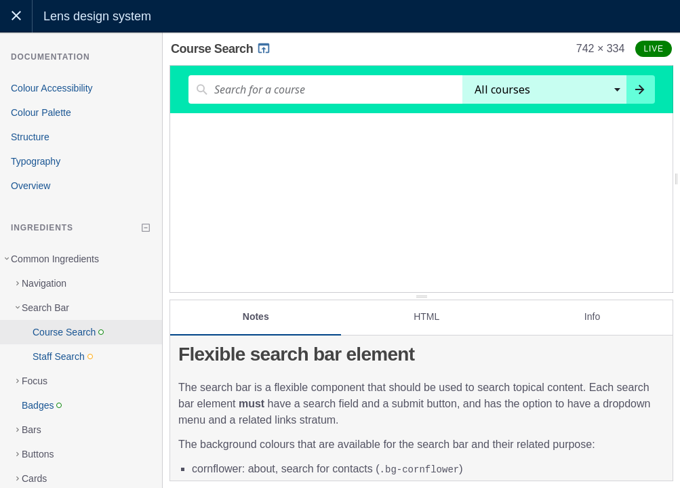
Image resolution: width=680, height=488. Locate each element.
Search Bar (45, 307)
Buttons (38, 454)
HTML (426, 316)
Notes (256, 316)
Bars (31, 429)
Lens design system (97, 16)
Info (592, 316)
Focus (34, 380)
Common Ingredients (55, 258)
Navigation (44, 283)
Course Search (221, 49)
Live (653, 49)
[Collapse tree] (145, 227)
